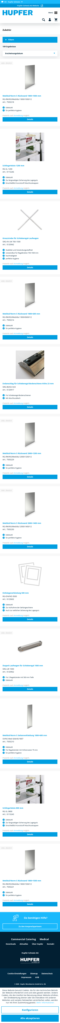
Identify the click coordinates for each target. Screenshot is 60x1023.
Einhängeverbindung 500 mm (16, 593)
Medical (44, 939)
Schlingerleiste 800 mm (13, 808)
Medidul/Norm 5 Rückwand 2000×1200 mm (22, 453)
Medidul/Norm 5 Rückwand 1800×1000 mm (22, 96)
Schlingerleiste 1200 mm (13, 165)
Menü (52, 12)
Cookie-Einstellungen (17, 973)
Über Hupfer (37, 944)
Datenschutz (47, 973)
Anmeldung (18, 115)
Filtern (9, 39)
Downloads (11, 944)
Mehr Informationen (45, 1002)
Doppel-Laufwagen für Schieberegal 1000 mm (23, 665)
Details (30, 119)
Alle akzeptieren (30, 1018)
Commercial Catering (23, 939)
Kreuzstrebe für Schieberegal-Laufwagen (21, 238)
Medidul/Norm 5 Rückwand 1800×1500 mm (22, 880)
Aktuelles (24, 944)
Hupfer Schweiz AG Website (30, 5)
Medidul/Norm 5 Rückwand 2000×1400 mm (22, 523)
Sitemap (34, 973)
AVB (37, 977)
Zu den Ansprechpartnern (30, 926)
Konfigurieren (30, 1009)
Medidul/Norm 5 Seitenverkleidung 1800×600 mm (25, 735)
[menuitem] (12, 2)
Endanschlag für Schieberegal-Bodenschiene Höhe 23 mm (28, 383)
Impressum (26, 977)
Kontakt (50, 944)
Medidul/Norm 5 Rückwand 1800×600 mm (21, 314)
